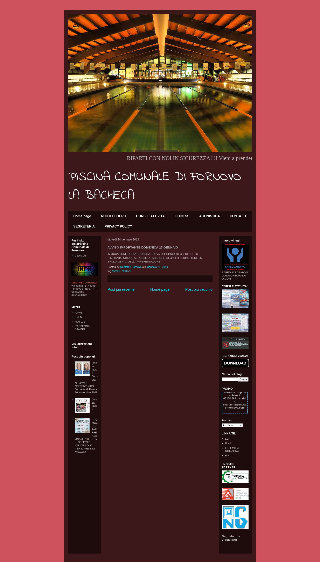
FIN (227, 455)
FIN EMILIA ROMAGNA (232, 449)
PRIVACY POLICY (118, 226)
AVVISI (116, 271)
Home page (82, 216)
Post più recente (120, 289)
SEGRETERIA (84, 226)
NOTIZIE (127, 271)
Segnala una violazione (231, 537)
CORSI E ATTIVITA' (151, 216)
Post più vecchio (199, 289)
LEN (227, 438)
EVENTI (79, 317)
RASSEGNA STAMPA (82, 328)
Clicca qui (80, 255)
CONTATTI (238, 216)
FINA (228, 443)
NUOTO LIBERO (113, 216)
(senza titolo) (94, 367)
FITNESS (182, 216)
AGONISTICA (209, 216)
